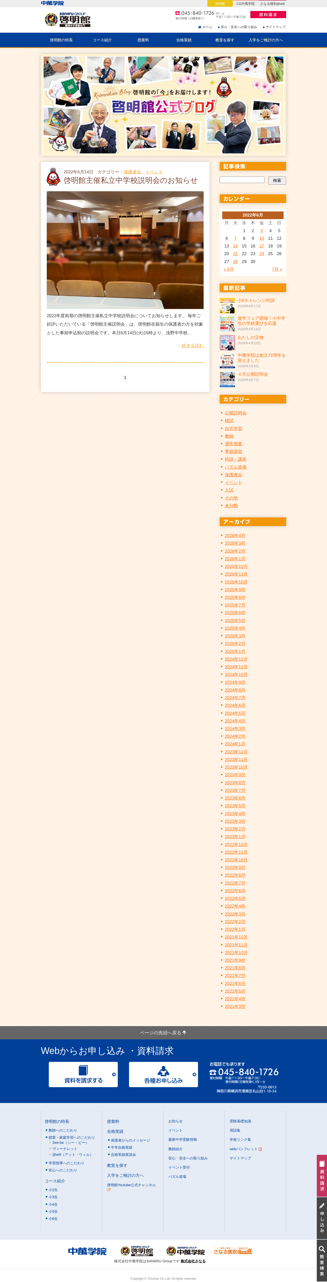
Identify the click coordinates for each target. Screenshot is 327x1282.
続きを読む (193, 345)
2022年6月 (235, 890)
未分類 (231, 505)
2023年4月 (235, 813)
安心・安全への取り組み (239, 27)
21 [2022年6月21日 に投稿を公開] (235, 253)
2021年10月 (236, 952)
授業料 (143, 40)
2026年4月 (235, 535)
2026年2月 (235, 551)
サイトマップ (276, 27)
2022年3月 (235, 914)
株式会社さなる (193, 1261)
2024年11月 (236, 666)
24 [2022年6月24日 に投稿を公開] (261, 253)
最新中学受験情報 (182, 1139)
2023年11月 (236, 759)
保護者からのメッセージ (130, 1140)
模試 (229, 420)
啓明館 (220, 4)
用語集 (235, 1130)
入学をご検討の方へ (266, 40)
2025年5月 (235, 620)
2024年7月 (235, 697)
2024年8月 (235, 690)
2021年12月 (236, 937)
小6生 (53, 1219)
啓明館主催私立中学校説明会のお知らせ (131, 180)
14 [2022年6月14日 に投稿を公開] (235, 246)
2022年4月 (235, 906)
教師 (229, 436)
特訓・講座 (236, 459)
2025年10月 (236, 582)
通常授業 (233, 444)
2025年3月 (235, 636)
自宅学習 (233, 428)
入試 (229, 490)
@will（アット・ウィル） (72, 1155)
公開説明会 (236, 413)
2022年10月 (236, 860)
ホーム (207, 27)
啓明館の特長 (61, 40)
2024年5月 (235, 713)
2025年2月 (235, 643)
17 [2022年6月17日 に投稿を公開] (261, 246)
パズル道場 (236, 467)
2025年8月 (235, 597)
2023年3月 (235, 821)
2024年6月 (235, 705)
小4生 (53, 1204)
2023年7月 (235, 790)
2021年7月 (235, 975)
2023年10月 (236, 767)
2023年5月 (235, 805)
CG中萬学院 (246, 4)
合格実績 (184, 40)
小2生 (53, 1190)
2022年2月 (235, 921)
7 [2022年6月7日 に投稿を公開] (235, 238)
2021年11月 (236, 945)
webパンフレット (246, 1149)
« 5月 (229, 269)
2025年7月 (235, 605)
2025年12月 (236, 566)
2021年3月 (235, 1006)
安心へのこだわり (63, 1170)
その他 (231, 498)
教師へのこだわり (63, 1130)
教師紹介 (175, 1149)
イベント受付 (179, 1167)
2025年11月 (236, 574)
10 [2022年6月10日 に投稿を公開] (261, 238)
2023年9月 (235, 775)
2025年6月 (235, 612)
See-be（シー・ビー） (70, 1143)
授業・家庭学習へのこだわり (72, 1137)
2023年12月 (236, 752)
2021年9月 (235, 960)
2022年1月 (235, 929)
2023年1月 (235, 836)
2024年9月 (235, 682)
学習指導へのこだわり (66, 1163)
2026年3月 (235, 543)
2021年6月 (235, 983)
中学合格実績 (121, 1147)
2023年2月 (235, 829)
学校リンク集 (240, 1139)
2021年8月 (235, 968)
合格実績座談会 (123, 1155)
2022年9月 (235, 867)
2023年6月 (235, 798)
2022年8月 (235, 875)
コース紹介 (102, 40)
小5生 (53, 1211)
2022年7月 (235, 883)
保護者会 (132, 172)
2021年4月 (235, 998)
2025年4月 (235, 628)
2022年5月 (235, 898)
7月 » (277, 269)
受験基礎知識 (240, 1121)
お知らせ (175, 1121)
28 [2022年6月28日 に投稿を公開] (235, 261)
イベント (154, 172)
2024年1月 (235, 744)
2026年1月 (235, 558)
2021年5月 (235, 991)
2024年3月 (235, 728)
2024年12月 (236, 659)
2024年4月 (235, 721)
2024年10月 (236, 674)
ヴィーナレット (64, 1149)
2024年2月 (235, 736)
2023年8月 (235, 782)
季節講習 (233, 451)
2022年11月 (236, 852)
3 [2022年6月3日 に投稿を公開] (262, 230)
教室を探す (225, 40)
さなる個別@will (272, 4)
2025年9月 (235, 589)
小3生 (53, 1197)
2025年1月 (235, 651)
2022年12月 (236, 844)
